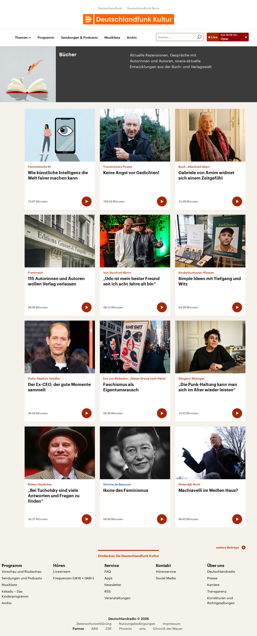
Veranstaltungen (117, 598)
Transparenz (216, 591)
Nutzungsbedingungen (137, 623)
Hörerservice (166, 571)
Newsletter (112, 585)
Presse (212, 578)
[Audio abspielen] (87, 201)
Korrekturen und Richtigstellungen (221, 600)
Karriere (213, 585)
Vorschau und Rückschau (22, 571)
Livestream (62, 571)
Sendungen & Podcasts (79, 37)
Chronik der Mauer (167, 628)
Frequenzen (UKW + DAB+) (73, 578)
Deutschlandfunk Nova (143, 8)
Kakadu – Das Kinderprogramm (15, 593)
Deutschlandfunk (110, 8)
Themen (21, 37)
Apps (108, 578)
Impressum (171, 623)
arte (142, 628)
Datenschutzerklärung (94, 623)
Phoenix (125, 628)
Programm (46, 37)
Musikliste (112, 37)
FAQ (107, 571)
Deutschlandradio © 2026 (128, 618)
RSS (107, 591)
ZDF (108, 628)
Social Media (166, 578)
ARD (94, 628)
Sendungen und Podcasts (22, 578)
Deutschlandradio (221, 571)
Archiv (132, 37)
